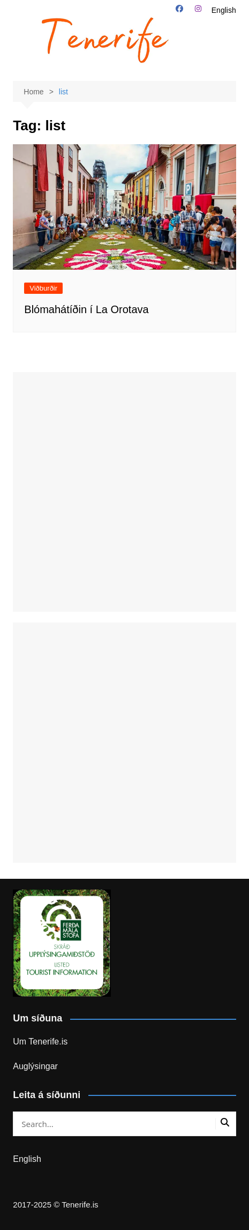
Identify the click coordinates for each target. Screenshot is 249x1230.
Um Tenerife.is (40, 1041)
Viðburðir (43, 288)
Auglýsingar (35, 1066)
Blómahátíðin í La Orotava (86, 309)
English (224, 10)
